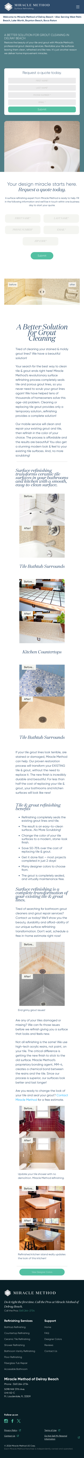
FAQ (46, 1333)
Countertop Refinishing (16, 1333)
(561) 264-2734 (27, 1310)
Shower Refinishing (14, 1345)
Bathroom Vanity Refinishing (19, 1351)
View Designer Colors (42, 1272)
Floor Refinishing (13, 1357)
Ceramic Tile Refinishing (17, 1339)
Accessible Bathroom (15, 1369)
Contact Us (50, 1351)
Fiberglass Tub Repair (15, 1363)
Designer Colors (53, 1339)
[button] (78, 7)
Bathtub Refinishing (15, 1327)
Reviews (48, 1345)
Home (47, 1327)
